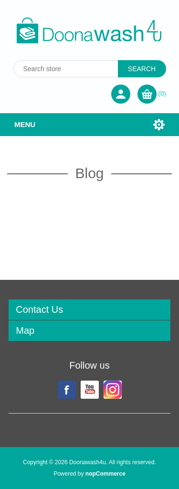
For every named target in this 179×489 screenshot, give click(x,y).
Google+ (113, 390)
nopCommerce (105, 473)
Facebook (67, 390)
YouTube (90, 390)
